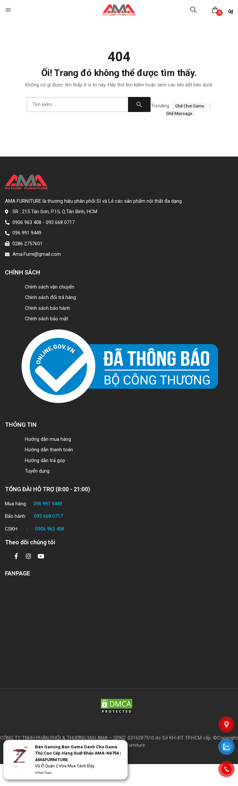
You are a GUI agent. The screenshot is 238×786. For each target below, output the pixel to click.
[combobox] (77, 104)
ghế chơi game (189, 105)
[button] (9, 10)
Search (139, 104)
